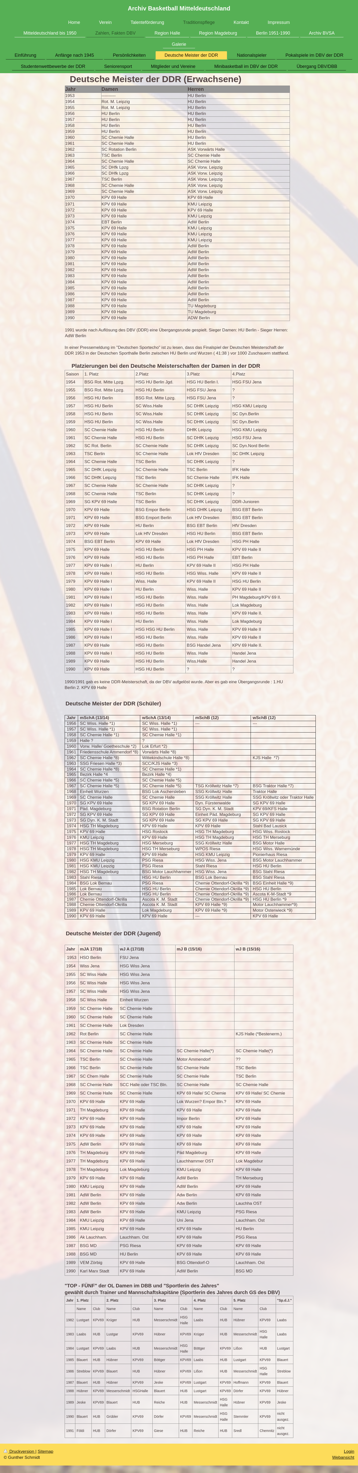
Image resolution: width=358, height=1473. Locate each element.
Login (349, 1451)
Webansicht (343, 1457)
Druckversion (19, 1451)
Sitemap (45, 1451)
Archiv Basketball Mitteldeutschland (179, 8)
